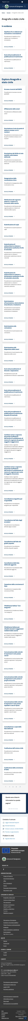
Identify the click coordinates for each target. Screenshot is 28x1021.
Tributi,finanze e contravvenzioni (11, 925)
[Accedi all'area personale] (22, 2)
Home (3, 13)
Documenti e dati (7, 890)
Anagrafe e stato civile (9, 898)
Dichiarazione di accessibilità (10, 1004)
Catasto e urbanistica (8, 909)
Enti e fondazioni (7, 883)
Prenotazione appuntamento (10, 982)
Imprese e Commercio (8, 905)
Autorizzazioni (7, 932)
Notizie (5, 941)
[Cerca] (25, 6)
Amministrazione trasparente (10, 996)
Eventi (5, 955)
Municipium (19, 1016)
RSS (2, 1011)
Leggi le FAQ (6, 987)
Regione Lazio (5, 2)
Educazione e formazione (9, 920)
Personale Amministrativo (10, 888)
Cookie (3, 1016)
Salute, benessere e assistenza (11, 930)
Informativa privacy (8, 999)
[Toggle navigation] (3, 6)
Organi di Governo (8, 876)
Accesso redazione (23, 1017)
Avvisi (4, 946)
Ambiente (5, 927)
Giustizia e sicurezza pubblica (10, 923)
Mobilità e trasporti (8, 913)
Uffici (4, 881)
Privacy (3, 1015)
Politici (5, 886)
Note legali (6, 1001)
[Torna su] (25, 1018)
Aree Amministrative (8, 879)
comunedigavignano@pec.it (10, 970)
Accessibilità (4, 1013)
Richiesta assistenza (8, 989)
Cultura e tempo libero (9, 900)
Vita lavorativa (7, 902)
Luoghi (5, 952)
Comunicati (6, 943)
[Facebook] (3, 869)
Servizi (8, 13)
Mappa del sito (5, 1018)
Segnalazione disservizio (9, 984)
